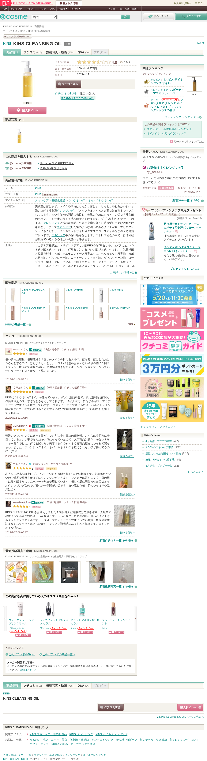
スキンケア (64, 227)
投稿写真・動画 (59, 52)
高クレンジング (179, 739)
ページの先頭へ (181, 716)
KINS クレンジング (81, 734)
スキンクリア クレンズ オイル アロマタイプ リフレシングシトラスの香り (167, 105)
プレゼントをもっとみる (185, 269)
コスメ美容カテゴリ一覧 (17, 755)
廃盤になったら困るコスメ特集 (163, 453)
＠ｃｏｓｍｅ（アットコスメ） (159, 426)
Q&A (52, 8)
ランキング (16, 8)
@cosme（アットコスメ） (65, 759)
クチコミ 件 (65, 93)
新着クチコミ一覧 (116, 540)
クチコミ (32, 52)
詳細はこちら (27, 669)
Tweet (200, 43)
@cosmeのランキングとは (188, 141)
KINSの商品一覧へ (16, 324)
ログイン (200, 3)
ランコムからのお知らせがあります (59, 628)
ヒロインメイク (159, 89)
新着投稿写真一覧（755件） (116, 586)
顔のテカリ (147, 739)
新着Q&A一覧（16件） (186, 200)
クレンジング (76, 200)
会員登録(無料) (182, 3)
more (130, 323)
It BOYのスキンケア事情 (159, 447)
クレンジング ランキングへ (182, 117)
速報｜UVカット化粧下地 (160, 459)
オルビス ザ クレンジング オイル (167, 81)
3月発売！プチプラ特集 (159, 465)
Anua (73, 628)
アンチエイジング (102, 739)
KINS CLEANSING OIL (37, 43)
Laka (104, 628)
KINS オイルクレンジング (111, 734)
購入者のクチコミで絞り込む (77, 98)
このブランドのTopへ (22, 654)
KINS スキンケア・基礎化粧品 (48, 734)
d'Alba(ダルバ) (16, 628)
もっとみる (194, 471)
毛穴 (46, 739)
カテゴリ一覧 (115, 9)
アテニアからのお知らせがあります (170, 99)
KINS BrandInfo (51, 194)
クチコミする (68, 84)
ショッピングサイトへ (23, 635)
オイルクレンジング (100, 200)
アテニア (155, 99)
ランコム (44, 628)
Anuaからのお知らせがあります (86, 628)
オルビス (155, 79)
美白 (64, 739)
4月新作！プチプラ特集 (159, 441)
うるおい (35, 739)
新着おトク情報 (69, 3)
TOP (4, 8)
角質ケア (131, 739)
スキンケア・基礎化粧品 (50, 200)
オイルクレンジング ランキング (166, 133)
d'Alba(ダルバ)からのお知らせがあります (18, 631)
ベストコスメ (132, 9)
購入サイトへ (27, 110)
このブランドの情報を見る (17, 36)
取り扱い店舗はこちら (53, 168)
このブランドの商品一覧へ (58, 654)
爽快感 (120, 739)
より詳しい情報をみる (123, 272)
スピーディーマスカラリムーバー (167, 91)
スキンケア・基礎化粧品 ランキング (169, 129)
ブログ (42, 8)
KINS (7, 44)
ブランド (30, 8)
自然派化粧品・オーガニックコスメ (73, 744)
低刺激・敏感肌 (79, 739)
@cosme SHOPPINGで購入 (57, 163)
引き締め (161, 739)
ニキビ (55, 739)
